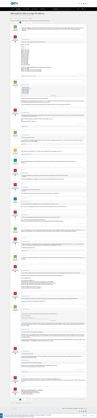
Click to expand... (53, 95)
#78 (85, 347)
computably (15, 29)
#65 (85, 131)
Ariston (15, 162)
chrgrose (15, 152)
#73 (85, 237)
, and (29, 76)
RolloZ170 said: (25, 84)
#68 (85, 169)
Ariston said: (24, 187)
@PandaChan (44, 100)
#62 (85, 35)
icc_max (24, 15)
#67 (85, 159)
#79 (85, 376)
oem (27, 15)
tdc (30, 15)
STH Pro (14, 408)
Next (30, 22)
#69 (85, 183)
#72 (85, 227)
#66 (85, 149)
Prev (13, 22)
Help (79, 408)
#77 (85, 305)
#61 (85, 25)
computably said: (25, 39)
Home (82, 408)
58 (26, 22)
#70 (85, 197)
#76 (85, 292)
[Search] (61, 9)
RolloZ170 (13, 15)
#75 (85, 265)
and (27, 154)
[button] (21, 9)
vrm (32, 15)
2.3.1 (63, 140)
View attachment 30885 (26, 88)
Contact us (64, 408)
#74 (85, 255)
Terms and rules (69, 408)
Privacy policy (75, 408)
